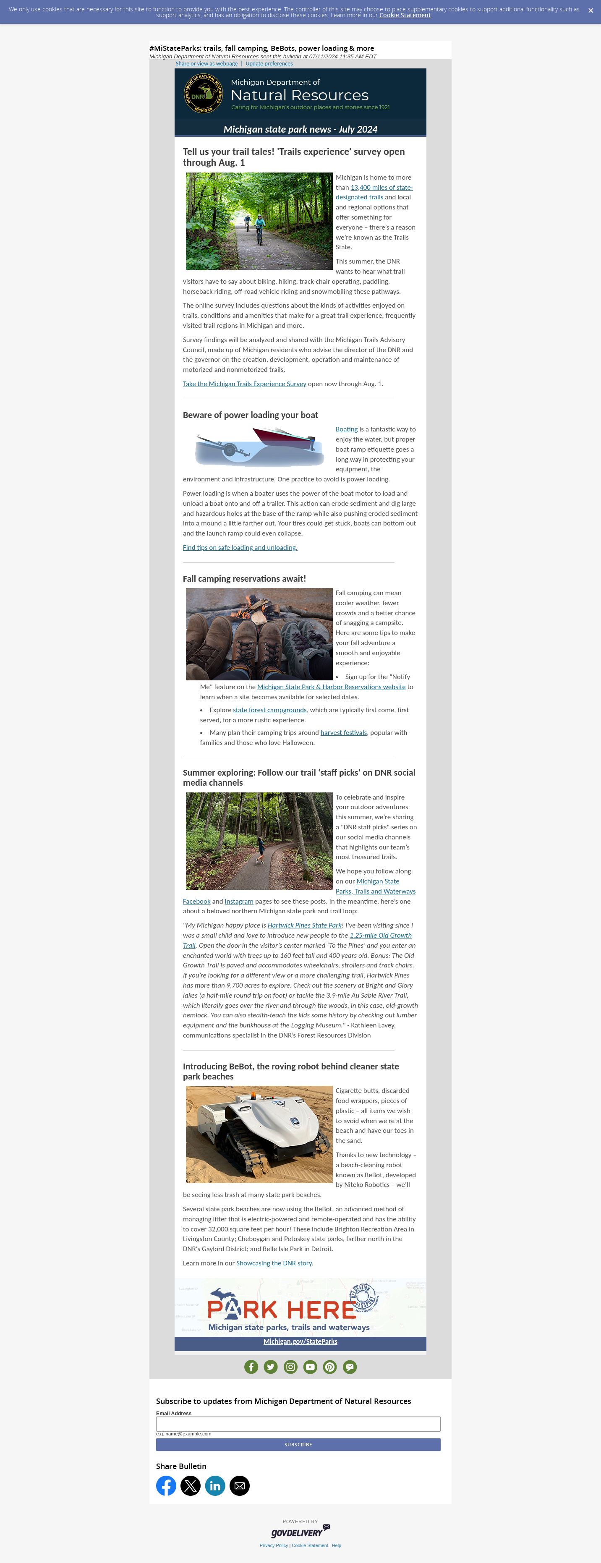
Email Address (174, 1414)
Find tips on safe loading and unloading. (240, 547)
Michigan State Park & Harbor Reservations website (331, 686)
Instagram (239, 901)
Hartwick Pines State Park (305, 925)
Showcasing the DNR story (273, 1263)
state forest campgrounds (269, 710)
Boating (347, 429)
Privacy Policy (274, 1545)
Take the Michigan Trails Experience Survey (244, 383)
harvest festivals (344, 732)
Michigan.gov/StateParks (300, 1341)
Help (336, 1545)
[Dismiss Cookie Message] (590, 8)
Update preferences (269, 63)
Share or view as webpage (207, 63)
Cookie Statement (405, 15)
